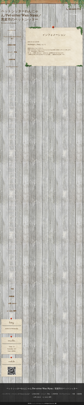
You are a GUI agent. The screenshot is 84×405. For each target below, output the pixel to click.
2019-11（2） (12, 189)
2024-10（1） (12, 95)
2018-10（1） (12, 222)
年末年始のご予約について (37, 44)
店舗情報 (11, 296)
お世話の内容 (11, 45)
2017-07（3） (12, 249)
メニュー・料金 (12, 52)
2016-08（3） (12, 266)
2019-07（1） (12, 200)
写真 (12, 289)
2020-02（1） (12, 183)
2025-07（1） (12, 85)
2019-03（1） (12, 211)
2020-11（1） (12, 161)
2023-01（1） (12, 123)
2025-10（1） (12, 79)
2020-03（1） (12, 178)
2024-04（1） (12, 101)
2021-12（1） (12, 145)
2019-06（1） (12, 205)
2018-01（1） (12, 238)
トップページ (11, 30)
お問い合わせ (12, 303)
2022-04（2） (12, 134)
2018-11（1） (12, 216)
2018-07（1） (12, 227)
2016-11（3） (12, 260)
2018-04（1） (12, 233)
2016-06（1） (12, 277)
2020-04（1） (12, 172)
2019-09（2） (12, 194)
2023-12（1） (12, 106)
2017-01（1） (12, 255)
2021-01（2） (12, 156)
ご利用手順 (11, 59)
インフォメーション (12, 66)
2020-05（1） (12, 167)
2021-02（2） (12, 150)
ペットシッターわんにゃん (38, 403)
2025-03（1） (12, 90)
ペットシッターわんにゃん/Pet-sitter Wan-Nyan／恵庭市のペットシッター (21, 15)
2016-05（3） (12, 282)
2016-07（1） (12, 271)
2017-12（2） (12, 244)
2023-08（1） (12, 117)
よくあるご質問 (11, 311)
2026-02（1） (12, 74)
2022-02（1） (12, 139)
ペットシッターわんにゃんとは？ (12, 37)
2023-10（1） (12, 112)
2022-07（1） (12, 128)
